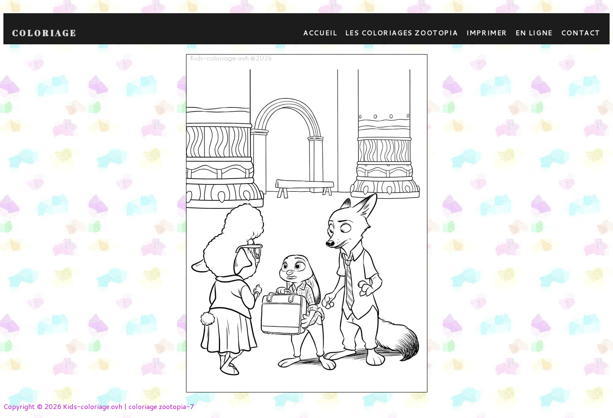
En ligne (534, 32)
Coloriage (44, 33)
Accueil (320, 32)
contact (580, 32)
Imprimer (486, 32)
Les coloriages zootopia (401, 32)
